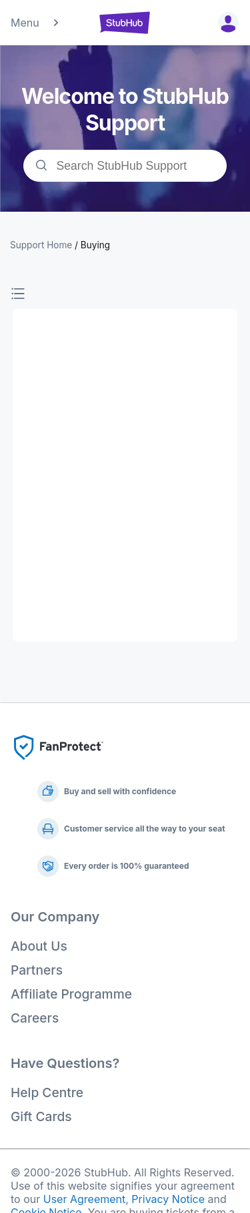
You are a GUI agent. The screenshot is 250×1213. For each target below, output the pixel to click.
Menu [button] (36, 22)
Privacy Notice (168, 1199)
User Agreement (84, 1199)
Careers (35, 1018)
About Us (39, 946)
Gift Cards (41, 1116)
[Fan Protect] (59, 763)
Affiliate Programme (71, 994)
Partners (37, 970)
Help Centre (47, 1092)
